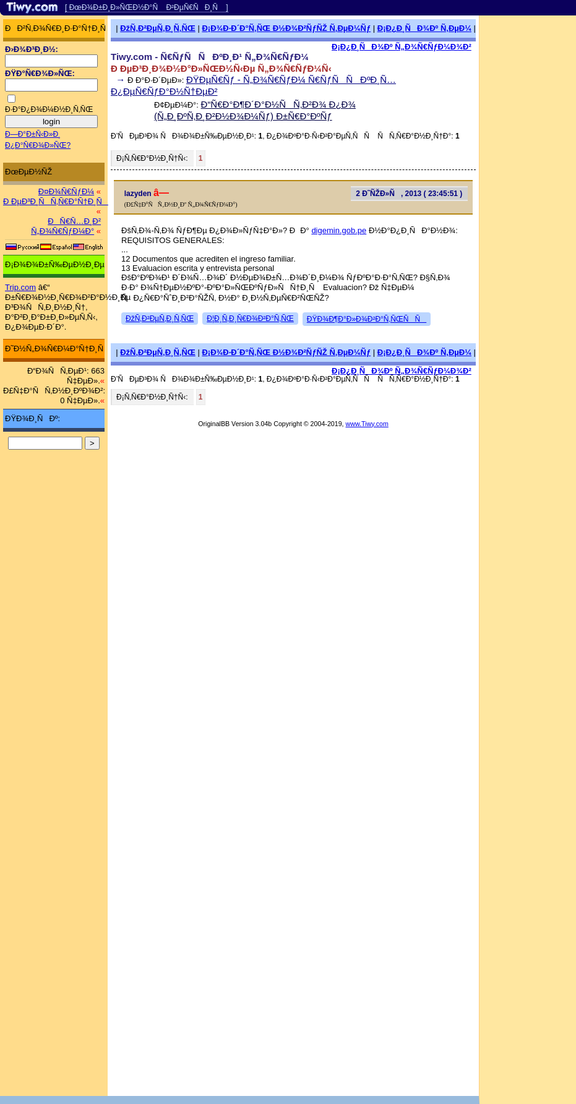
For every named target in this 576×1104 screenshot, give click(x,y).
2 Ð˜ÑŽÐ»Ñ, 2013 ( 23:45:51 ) (409, 193)
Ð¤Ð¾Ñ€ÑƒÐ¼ (66, 191)
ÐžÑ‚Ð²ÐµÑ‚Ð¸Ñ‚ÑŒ (158, 28)
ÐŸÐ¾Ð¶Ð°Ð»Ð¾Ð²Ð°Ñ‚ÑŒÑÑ (366, 319)
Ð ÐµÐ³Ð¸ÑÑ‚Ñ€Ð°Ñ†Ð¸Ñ (55, 201)
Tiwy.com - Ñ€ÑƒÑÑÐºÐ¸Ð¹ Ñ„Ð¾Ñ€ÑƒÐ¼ (210, 56)
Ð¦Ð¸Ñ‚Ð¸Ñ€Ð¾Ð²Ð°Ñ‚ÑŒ (250, 318)
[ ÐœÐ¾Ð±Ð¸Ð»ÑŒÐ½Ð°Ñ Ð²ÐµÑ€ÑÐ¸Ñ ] (146, 7)
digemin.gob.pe (338, 230)
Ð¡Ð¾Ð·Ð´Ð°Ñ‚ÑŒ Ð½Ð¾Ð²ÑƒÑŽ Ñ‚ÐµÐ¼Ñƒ (286, 28)
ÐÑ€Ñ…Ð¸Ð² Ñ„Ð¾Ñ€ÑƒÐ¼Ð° (66, 226)
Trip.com (20, 287)
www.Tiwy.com (367, 423)
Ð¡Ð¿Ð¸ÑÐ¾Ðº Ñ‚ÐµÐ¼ (424, 28)
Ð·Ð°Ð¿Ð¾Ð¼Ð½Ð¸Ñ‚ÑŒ (49, 109)
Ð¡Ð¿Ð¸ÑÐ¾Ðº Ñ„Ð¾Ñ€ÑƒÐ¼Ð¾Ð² (401, 46)
